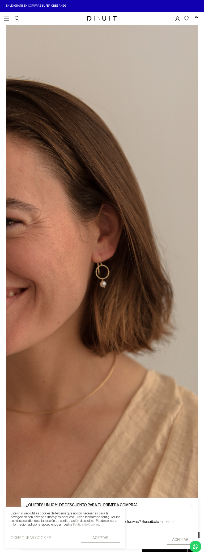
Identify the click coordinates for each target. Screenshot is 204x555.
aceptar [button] (100, 538)
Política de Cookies (86, 525)
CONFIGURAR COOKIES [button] (31, 538)
